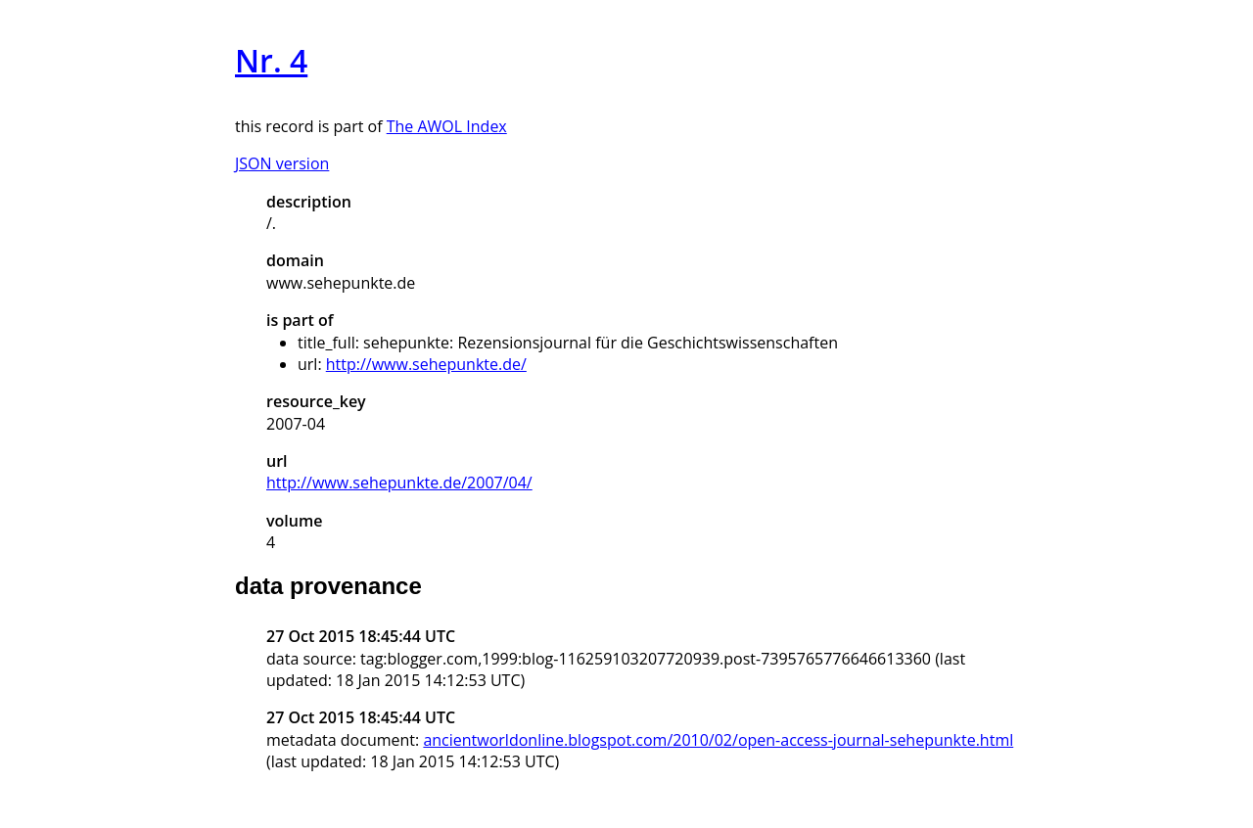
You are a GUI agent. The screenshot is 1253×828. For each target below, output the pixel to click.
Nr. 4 (271, 60)
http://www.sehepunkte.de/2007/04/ (399, 482)
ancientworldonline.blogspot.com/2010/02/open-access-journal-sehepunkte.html (718, 740)
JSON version (282, 163)
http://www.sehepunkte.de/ (426, 364)
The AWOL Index (447, 126)
